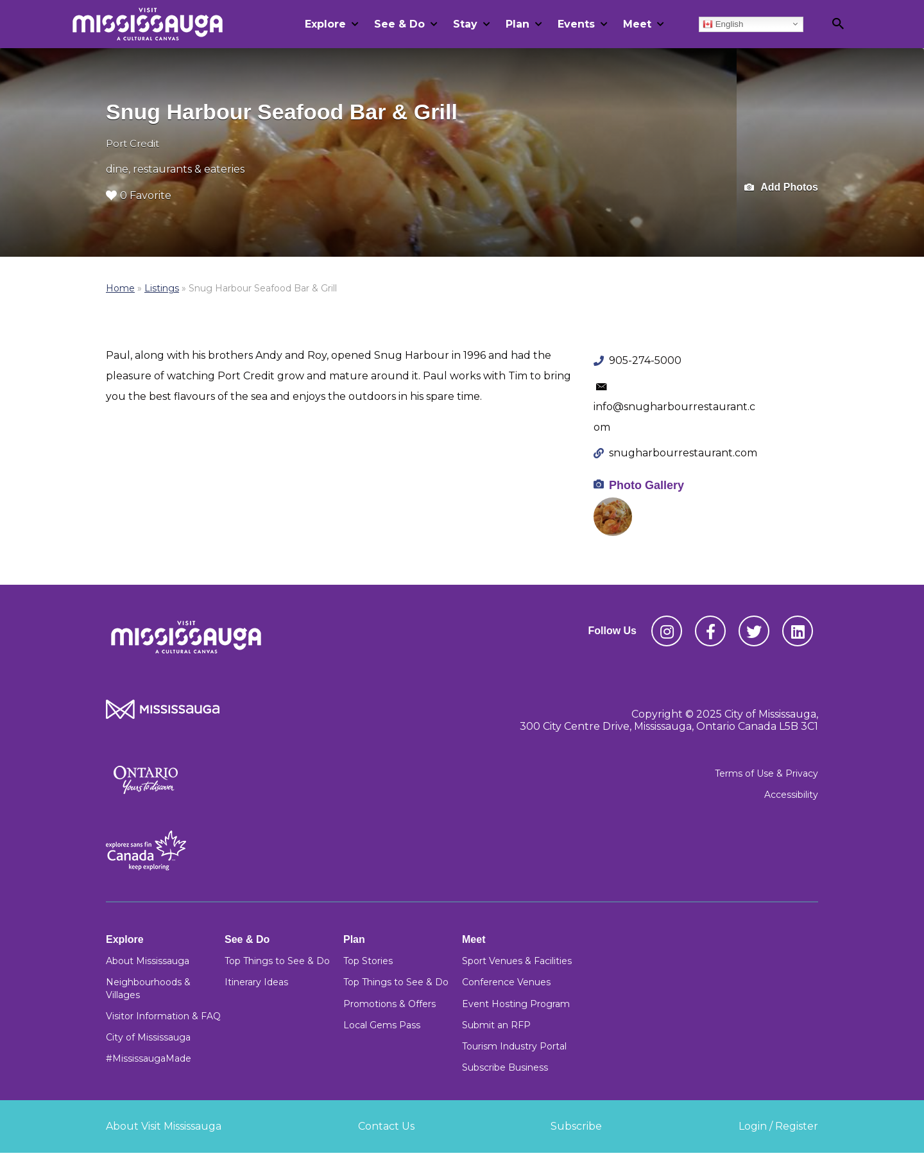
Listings (161, 288)
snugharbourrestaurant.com (683, 453)
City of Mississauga (148, 1037)
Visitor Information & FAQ (163, 1016)
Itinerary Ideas (256, 982)
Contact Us (386, 1126)
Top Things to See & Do (277, 961)
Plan (517, 24)
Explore (325, 24)
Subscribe (576, 1126)
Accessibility (791, 794)
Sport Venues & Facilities (517, 961)
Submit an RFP (496, 1025)
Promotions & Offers (389, 1004)
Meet (637, 24)
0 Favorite (138, 195)
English (723, 24)
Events (576, 24)
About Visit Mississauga (163, 1126)
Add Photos (781, 187)
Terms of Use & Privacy (766, 773)
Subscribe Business (505, 1067)
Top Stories (368, 961)
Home (120, 288)
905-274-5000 (645, 360)
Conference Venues (506, 982)
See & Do (399, 24)
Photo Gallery (646, 485)
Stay (465, 24)
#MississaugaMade (148, 1058)
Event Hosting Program (516, 1004)
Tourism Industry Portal (514, 1046)
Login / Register (778, 1126)
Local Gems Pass (381, 1025)
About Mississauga (147, 961)
